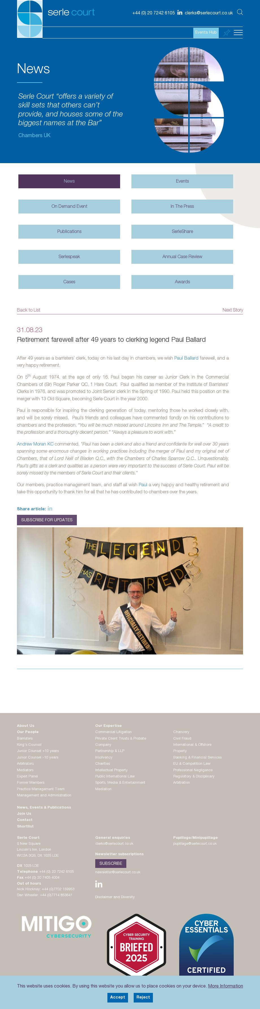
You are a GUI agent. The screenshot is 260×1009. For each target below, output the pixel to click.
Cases (69, 282)
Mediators (25, 770)
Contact (24, 820)
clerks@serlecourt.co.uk (114, 844)
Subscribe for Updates (47, 520)
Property (180, 751)
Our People (28, 732)
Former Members (30, 783)
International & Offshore (192, 745)
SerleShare (182, 232)
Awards (182, 282)
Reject (143, 998)
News (69, 182)
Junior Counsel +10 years (38, 751)
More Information (225, 986)
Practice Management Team (41, 789)
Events (182, 182)
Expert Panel (27, 777)
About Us (25, 726)
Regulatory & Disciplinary (193, 777)
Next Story (233, 310)
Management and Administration (44, 796)
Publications (69, 232)
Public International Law (115, 777)
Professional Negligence (193, 770)
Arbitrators (25, 764)
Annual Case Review (182, 257)
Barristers (24, 739)
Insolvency (103, 758)
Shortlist (25, 827)
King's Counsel (29, 745)
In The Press (182, 207)
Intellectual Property (111, 770)
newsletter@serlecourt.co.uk (117, 872)
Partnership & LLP (109, 751)
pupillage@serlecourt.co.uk (195, 844)
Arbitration (181, 783)
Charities (102, 764)
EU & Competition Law (192, 764)
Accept (117, 998)
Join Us (24, 814)
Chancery (181, 732)
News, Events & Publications (44, 808)
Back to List (28, 310)
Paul (143, 485)
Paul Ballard (186, 359)
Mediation (103, 789)
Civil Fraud (182, 739)
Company (103, 745)
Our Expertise (108, 726)
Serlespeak (69, 257)
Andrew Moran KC (35, 444)
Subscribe (110, 864)
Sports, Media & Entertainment (120, 783)
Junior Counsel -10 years (37, 758)
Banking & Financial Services (197, 758)
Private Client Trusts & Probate (120, 739)
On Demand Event (69, 207)
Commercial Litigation (113, 732)
